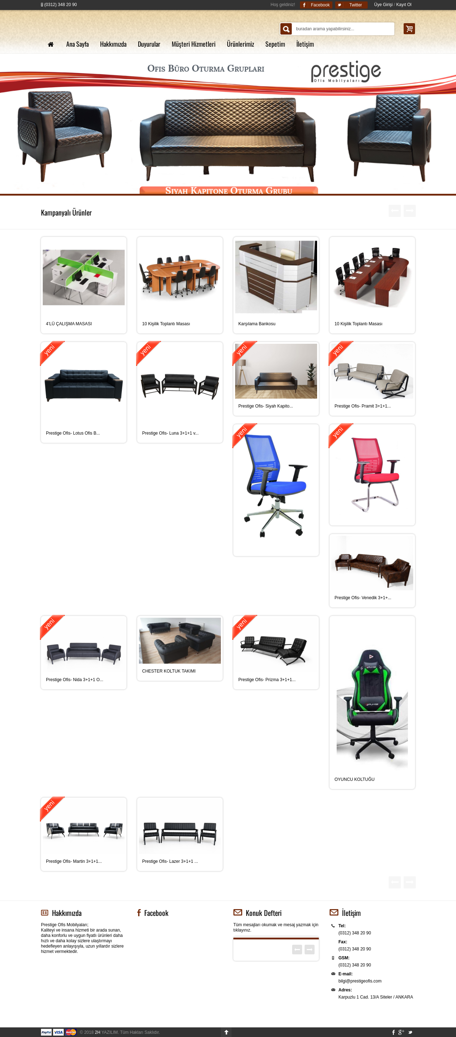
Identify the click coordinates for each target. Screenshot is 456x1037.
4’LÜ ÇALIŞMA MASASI (69, 323)
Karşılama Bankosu (256, 323)
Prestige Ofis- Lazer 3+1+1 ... (170, 861)
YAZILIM (106, 1032)
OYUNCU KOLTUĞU (354, 779)
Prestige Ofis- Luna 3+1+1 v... (170, 433)
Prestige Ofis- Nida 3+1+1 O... (74, 679)
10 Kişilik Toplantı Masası (166, 323)
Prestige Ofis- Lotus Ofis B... (73, 433)
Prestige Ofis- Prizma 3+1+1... (267, 679)
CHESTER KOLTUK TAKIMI (169, 671)
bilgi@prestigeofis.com (360, 981)
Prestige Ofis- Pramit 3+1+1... (363, 406)
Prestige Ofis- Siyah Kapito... (265, 406)
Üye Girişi (383, 4)
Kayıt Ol (403, 4)
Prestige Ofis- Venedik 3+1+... (363, 597)
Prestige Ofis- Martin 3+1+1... (74, 861)
